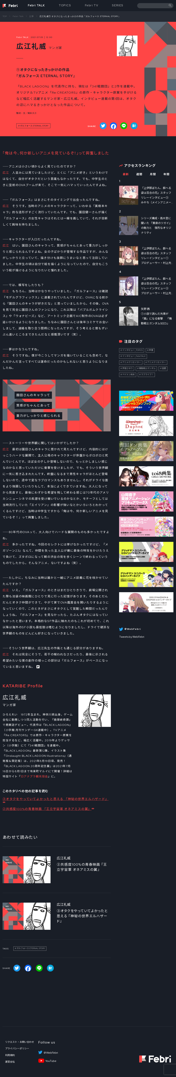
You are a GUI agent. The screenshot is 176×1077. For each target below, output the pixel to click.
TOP (5, 16)
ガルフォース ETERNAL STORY (34, 125)
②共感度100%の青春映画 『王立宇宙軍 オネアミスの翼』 (47, 809)
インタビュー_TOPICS (132, 350)
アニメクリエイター (131, 362)
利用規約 (10, 1055)
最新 (126, 174)
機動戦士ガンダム (147, 368)
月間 (153, 174)
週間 (139, 174)
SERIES (117, 5)
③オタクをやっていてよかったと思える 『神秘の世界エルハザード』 (56, 799)
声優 (151, 350)
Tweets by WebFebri (131, 637)
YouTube (50, 1061)
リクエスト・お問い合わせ (19, 1041)
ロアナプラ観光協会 (34, 776)
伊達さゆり (127, 368)
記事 (31, 16)
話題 (164, 368)
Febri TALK (36, 5)
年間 (166, 174)
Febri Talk (18, 16)
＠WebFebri (50, 1052)
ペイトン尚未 (128, 374)
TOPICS (65, 5)
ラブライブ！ (147, 374)
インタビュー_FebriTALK (134, 356)
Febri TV (91, 5)
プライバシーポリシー (17, 1048)
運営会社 (10, 1061)
